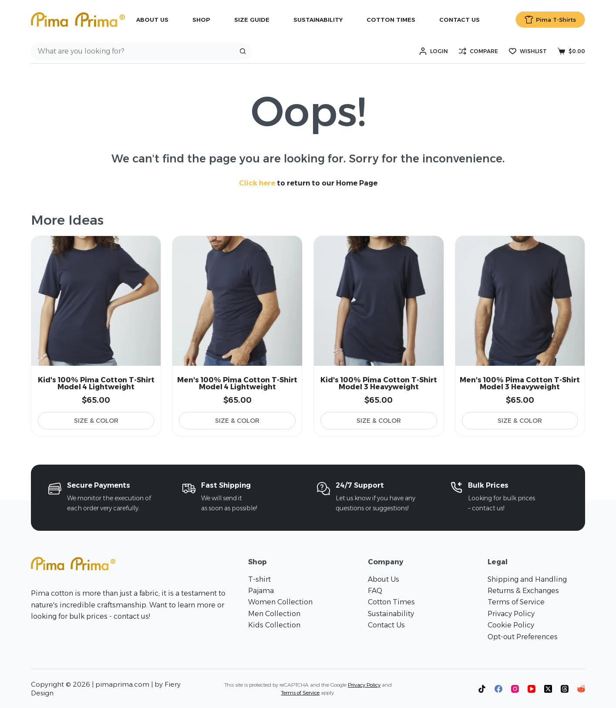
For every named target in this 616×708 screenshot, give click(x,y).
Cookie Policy (511, 625)
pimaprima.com (122, 684)
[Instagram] (515, 689)
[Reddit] (581, 689)
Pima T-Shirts (550, 19)
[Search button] (243, 51)
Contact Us (459, 19)
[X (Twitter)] (548, 689)
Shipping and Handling (527, 579)
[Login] (433, 51)
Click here (257, 183)
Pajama (261, 591)
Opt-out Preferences (523, 637)
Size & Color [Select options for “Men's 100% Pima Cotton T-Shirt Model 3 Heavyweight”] (520, 421)
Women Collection (280, 602)
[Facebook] (498, 689)
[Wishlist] (528, 51)
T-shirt (259, 579)
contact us (131, 616)
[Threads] (565, 689)
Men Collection (274, 614)
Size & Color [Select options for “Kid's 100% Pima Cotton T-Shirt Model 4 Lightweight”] (96, 421)
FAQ (375, 591)
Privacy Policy (511, 614)
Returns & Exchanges (523, 591)
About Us (152, 19)
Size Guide (251, 19)
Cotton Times (391, 19)
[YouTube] (531, 689)
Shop (201, 19)
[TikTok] (482, 689)
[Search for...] (132, 51)
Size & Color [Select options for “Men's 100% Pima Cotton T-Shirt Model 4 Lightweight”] (237, 421)
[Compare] (478, 51)
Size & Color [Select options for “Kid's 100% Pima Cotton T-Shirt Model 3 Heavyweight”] (379, 421)
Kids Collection (274, 625)
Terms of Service (516, 602)
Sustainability (318, 19)
